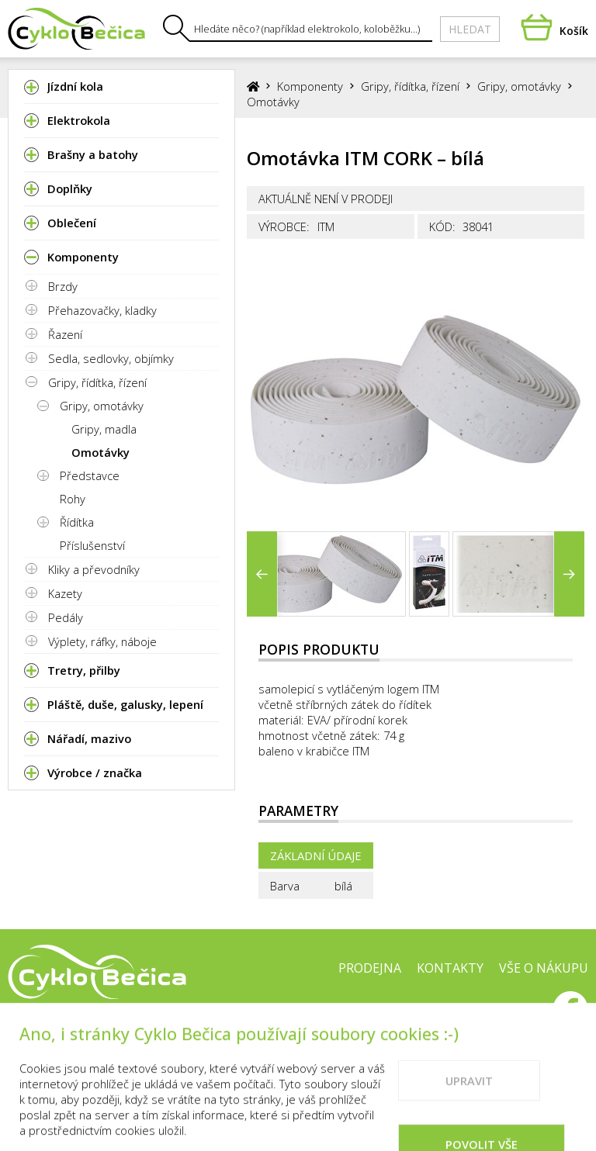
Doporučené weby (476, 1016)
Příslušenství (92, 545)
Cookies (374, 1016)
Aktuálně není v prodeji (325, 198)
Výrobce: (284, 226)
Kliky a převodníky (94, 569)
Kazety (65, 593)
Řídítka (77, 522)
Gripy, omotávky (102, 405)
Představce (90, 475)
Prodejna (369, 967)
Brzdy (63, 286)
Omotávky (100, 452)
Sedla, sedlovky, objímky (111, 358)
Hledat (470, 29)
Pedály (65, 617)
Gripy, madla (104, 429)
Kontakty (450, 967)
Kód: (442, 226)
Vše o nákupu (543, 967)
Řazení (65, 334)
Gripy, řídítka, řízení (97, 382)
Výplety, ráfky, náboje (102, 641)
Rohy (72, 498)
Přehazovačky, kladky (102, 310)
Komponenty (310, 86)
